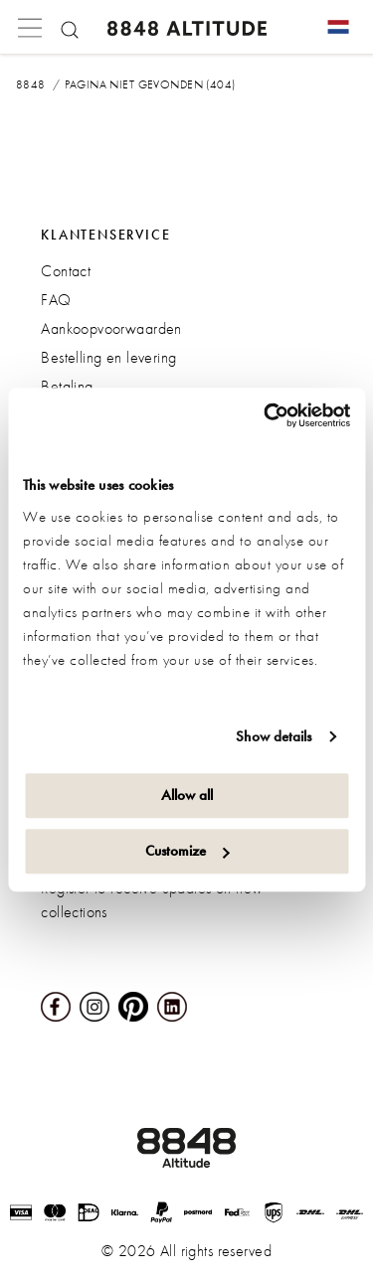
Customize (187, 851)
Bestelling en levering (108, 357)
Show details (273, 736)
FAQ (56, 299)
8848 (31, 84)
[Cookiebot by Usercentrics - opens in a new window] (265, 415)
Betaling (67, 386)
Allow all (187, 795)
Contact (66, 270)
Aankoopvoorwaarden (111, 328)
